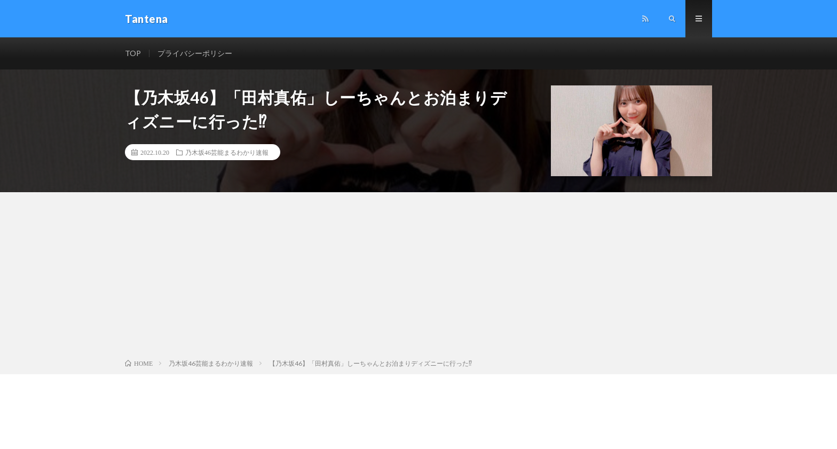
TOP (133, 53)
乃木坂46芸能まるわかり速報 (227, 152)
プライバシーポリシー (194, 53)
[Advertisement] (418, 277)
